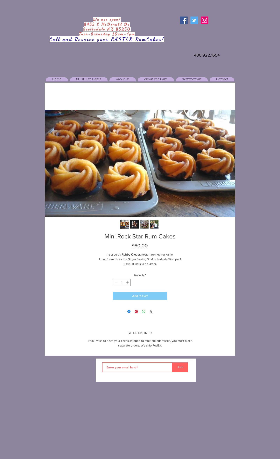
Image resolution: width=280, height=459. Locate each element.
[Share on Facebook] (129, 311)
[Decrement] (115, 282)
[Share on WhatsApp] (143, 311)
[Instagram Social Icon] (204, 20)
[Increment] (127, 282)
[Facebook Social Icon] (184, 20)
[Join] (180, 367)
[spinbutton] (121, 282)
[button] (89, 79)
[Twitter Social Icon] (194, 20)
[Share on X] (151, 311)
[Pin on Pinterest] (136, 311)
